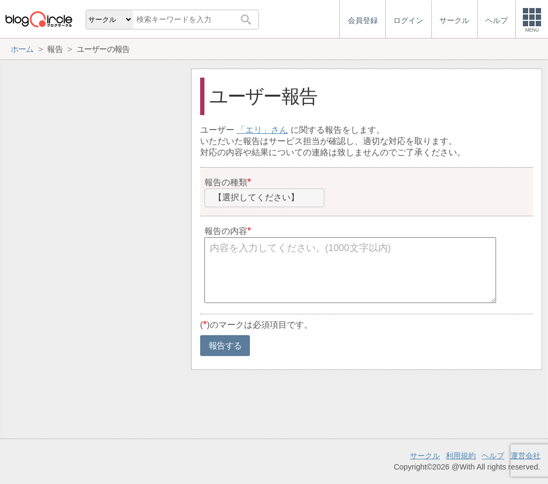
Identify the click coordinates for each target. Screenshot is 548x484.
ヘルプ (493, 455)
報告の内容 (225, 231)
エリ (253, 129)
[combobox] (264, 198)
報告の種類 (225, 182)
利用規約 (461, 455)
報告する (225, 345)
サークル (425, 455)
